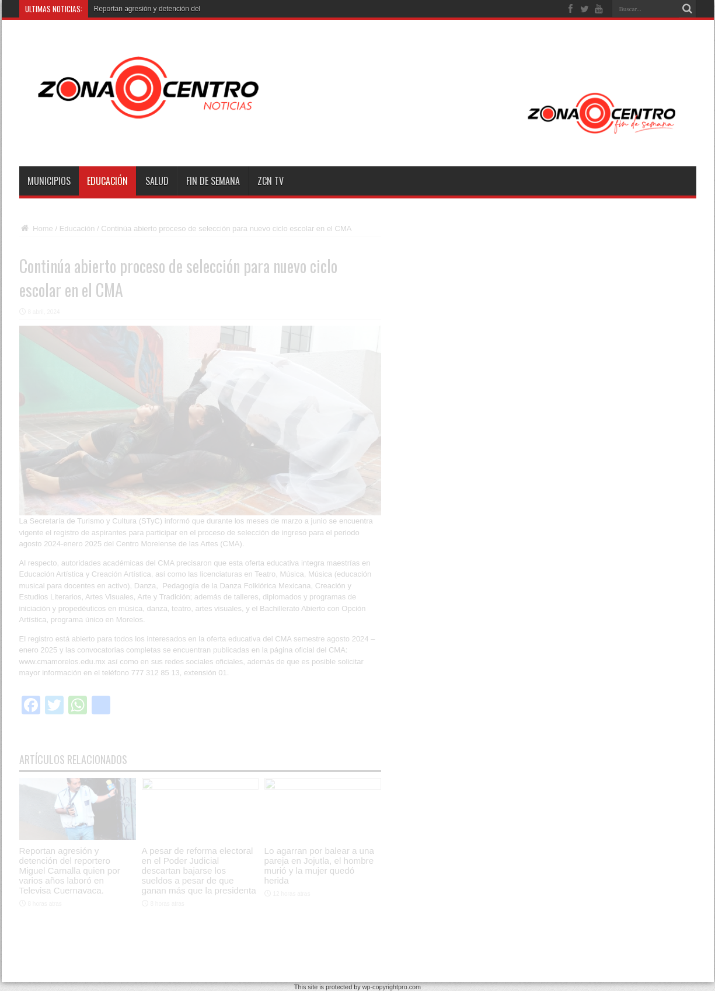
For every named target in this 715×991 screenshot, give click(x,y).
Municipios (49, 181)
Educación (107, 181)
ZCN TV (270, 181)
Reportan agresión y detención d (144, 9)
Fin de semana (213, 181)
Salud (157, 181)
